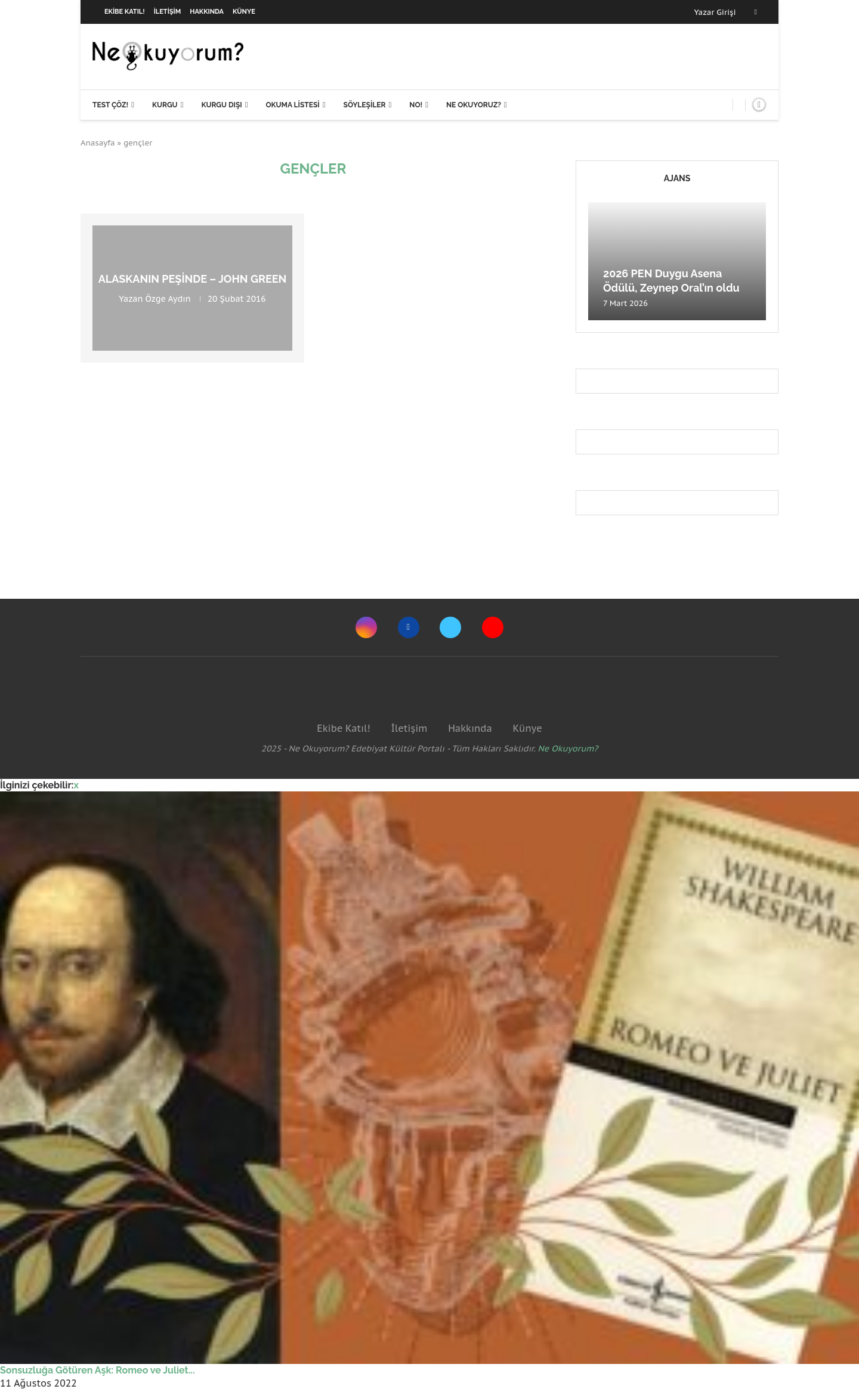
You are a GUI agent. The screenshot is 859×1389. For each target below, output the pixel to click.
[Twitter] (450, 627)
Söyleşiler (365, 105)
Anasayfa (98, 143)
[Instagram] (366, 627)
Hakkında (207, 12)
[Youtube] (492, 627)
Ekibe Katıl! (124, 12)
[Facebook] (756, 12)
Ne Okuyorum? (568, 748)
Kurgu (165, 105)
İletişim (167, 12)
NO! (415, 105)
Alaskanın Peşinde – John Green (192, 279)
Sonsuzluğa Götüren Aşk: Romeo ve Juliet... (97, 1370)
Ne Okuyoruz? (473, 105)
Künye (244, 12)
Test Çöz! (110, 105)
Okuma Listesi (292, 105)
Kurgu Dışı (221, 105)
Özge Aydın (168, 298)
